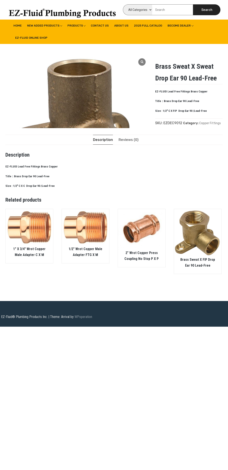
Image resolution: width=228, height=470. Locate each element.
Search (206, 10)
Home (17, 25)
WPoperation (83, 317)
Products (75, 25)
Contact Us (100, 25)
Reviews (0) (128, 140)
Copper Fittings (210, 123)
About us (121, 25)
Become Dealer (179, 25)
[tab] (103, 140)
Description (103, 140)
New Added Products (43, 25)
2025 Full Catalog (148, 25)
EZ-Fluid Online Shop (31, 37)
